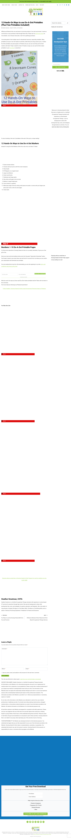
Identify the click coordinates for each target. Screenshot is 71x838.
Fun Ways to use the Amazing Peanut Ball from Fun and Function (12, 617)
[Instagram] (64, 5)
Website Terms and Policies (35, 836)
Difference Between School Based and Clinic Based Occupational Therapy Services (36, 617)
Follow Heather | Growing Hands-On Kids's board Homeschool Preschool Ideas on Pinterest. (24, 288)
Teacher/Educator (36, 807)
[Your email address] (60, 64)
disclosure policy (39, 33)
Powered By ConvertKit (23, 277)
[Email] (60, 5)
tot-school (12, 48)
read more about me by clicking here (60, 127)
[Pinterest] (67, 5)
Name (3, 668)
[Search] (67, 23)
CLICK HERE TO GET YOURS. (46, 1)
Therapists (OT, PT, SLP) (35, 805)
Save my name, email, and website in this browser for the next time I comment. (21, 672)
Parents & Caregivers (36, 803)
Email (27, 668)
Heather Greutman (5, 27)
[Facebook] (62, 5)
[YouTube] (69, 5)
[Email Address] (35, 796)
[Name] (12, 668)
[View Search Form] (58, 5)
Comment (4, 648)
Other (36, 809)
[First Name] (35, 793)
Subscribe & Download (40, 273)
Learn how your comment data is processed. (30, 679)
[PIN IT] (19, 105)
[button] (35, 805)
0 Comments (20, 27)
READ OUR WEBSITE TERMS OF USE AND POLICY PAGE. (42, 834)
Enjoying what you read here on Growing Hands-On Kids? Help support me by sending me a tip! (60, 257)
